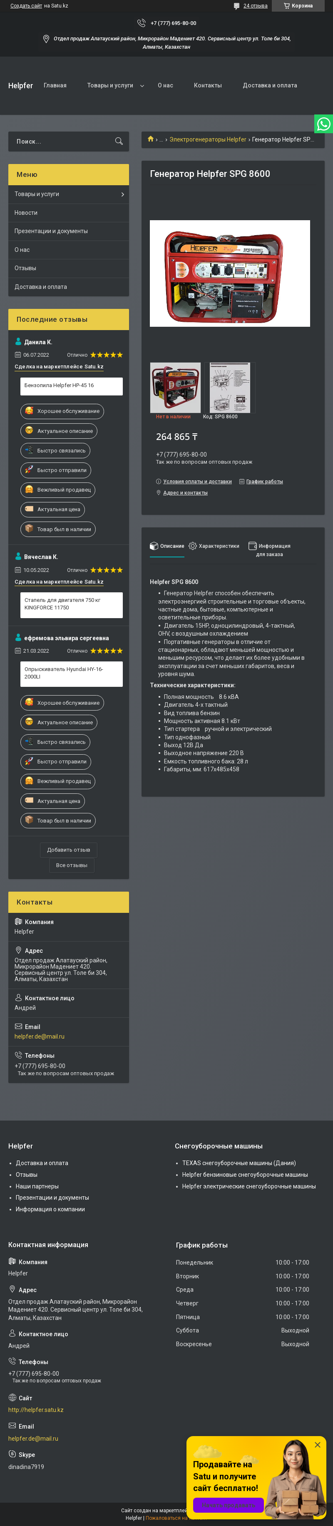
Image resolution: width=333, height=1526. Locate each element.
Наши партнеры (37, 1186)
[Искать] (119, 142)
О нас (165, 85)
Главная (55, 85)
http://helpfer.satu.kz (36, 1410)
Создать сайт (26, 6)
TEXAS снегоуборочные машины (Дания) (239, 1163)
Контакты (208, 85)
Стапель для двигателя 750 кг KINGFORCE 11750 (62, 604)
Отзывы (25, 268)
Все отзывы (71, 865)
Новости (26, 212)
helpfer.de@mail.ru (40, 1036)
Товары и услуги (110, 85)
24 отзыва (256, 6)
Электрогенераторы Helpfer (207, 139)
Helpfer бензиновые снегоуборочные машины (245, 1174)
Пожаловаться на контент (176, 1518)
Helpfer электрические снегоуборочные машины (249, 1186)
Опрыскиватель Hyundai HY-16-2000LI (64, 673)
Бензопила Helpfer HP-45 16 (59, 385)
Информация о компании (50, 1209)
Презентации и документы (51, 231)
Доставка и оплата (270, 85)
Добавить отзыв (68, 850)
